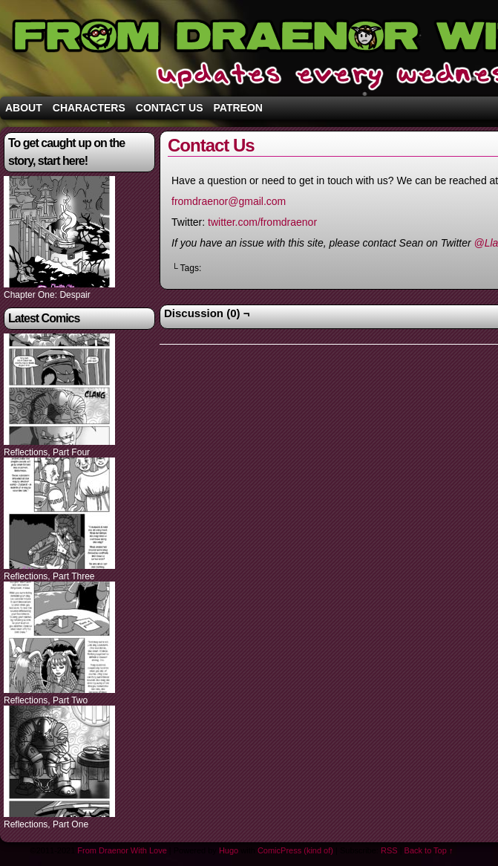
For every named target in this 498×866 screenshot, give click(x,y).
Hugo (228, 850)
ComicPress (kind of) (295, 850)
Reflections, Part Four (47, 452)
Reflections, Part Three (49, 576)
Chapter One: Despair (47, 295)
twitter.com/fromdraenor (262, 222)
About (23, 108)
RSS (389, 850)
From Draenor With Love (121, 850)
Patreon (238, 108)
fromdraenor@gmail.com (228, 201)
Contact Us (169, 108)
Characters (89, 108)
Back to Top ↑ (428, 850)
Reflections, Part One (46, 824)
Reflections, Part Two (46, 700)
